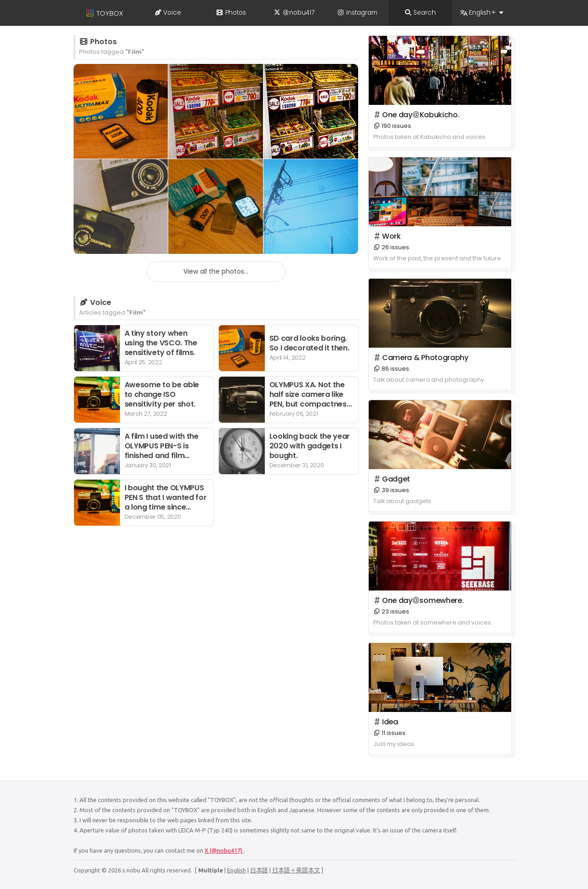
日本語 (259, 870)
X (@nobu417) (224, 850)
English (236, 870)
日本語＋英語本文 (296, 870)
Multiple (210, 870)
